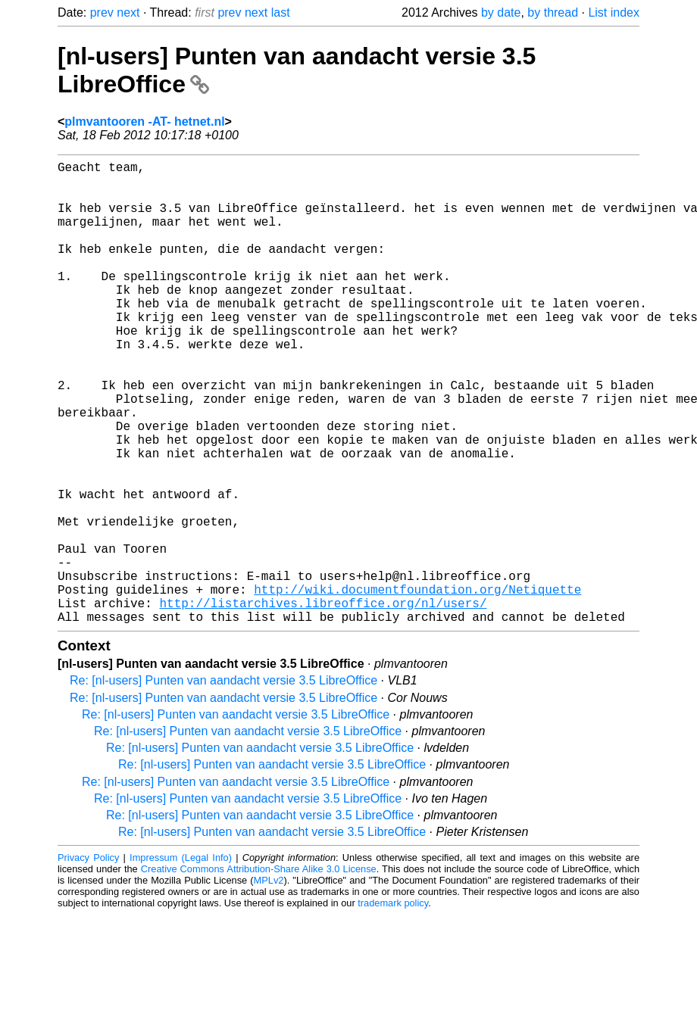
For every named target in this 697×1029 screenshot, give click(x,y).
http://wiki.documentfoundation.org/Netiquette (417, 686)
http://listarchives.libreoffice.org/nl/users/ (322, 702)
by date (500, 12)
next (128, 12)
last (280, 12)
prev (102, 12)
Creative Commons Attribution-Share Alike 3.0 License (259, 972)
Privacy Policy (88, 960)
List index (613, 12)
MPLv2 (269, 983)
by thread (552, 12)
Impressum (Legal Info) (181, 960)
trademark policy (393, 1006)
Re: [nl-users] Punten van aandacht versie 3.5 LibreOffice (223, 783)
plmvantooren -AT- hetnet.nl (144, 121)
